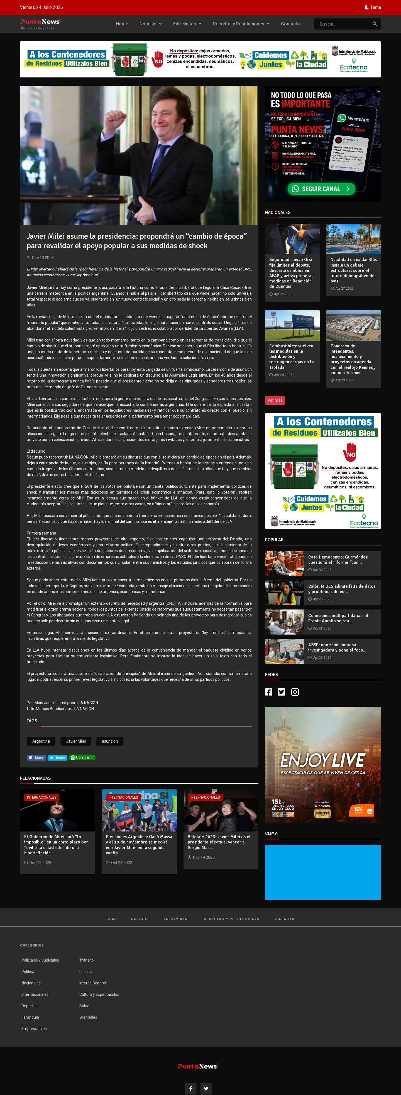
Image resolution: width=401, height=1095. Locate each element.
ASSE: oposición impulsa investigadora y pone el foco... (337, 647)
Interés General (92, 983)
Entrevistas (187, 23)
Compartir (82, 757)
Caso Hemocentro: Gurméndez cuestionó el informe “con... (338, 559)
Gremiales (88, 1017)
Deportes (29, 1006)
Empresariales (34, 1028)
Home (122, 23)
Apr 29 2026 (322, 599)
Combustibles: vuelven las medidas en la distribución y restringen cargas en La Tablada (291, 356)
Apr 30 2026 (322, 570)
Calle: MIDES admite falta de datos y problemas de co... (341, 589)
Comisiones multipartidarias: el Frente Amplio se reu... (338, 618)
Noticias (151, 23)
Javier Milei (76, 741)
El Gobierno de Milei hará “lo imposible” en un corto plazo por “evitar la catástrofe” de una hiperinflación (56, 845)
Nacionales (31, 983)
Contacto (290, 23)
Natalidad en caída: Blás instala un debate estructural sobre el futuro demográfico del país (354, 270)
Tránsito (86, 960)
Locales (86, 971)
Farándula (30, 1017)
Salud (84, 1006)
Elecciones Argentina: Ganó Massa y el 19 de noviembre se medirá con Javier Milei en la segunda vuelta (139, 845)
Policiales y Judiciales (40, 960)
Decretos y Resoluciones (241, 23)
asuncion (110, 741)
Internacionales (41, 797)
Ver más (275, 400)
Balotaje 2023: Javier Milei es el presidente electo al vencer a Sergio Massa (219, 842)
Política (27, 971)
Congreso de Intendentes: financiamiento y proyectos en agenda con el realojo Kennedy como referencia (353, 359)
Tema (375, 7)
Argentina (41, 741)
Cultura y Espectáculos (99, 994)
